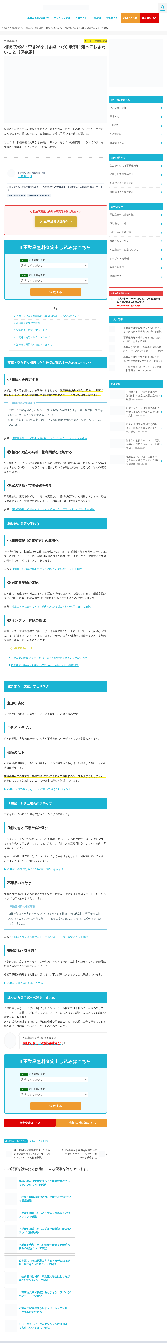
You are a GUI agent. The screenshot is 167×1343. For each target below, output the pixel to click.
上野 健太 (23, 176)
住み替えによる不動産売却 (124, 163)
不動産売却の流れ (119, 219)
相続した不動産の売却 (16, 1140)
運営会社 (11, 1338)
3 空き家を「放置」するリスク (30, 330)
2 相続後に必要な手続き (27, 323)
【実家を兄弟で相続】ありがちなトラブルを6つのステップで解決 (49, 438)
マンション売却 (62, 18)
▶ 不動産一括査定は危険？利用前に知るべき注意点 (33, 869)
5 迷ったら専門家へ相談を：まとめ (33, 344)
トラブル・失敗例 (119, 253)
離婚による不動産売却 (122, 188)
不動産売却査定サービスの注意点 (35, 1338)
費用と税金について (120, 236)
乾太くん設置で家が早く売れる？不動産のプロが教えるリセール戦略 (135, 418)
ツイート (88, 1301)
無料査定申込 (149, 18)
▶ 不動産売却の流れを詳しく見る (23, 983)
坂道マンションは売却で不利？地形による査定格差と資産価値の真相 (135, 402)
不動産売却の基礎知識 (122, 211)
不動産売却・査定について (124, 244)
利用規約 (59, 1338)
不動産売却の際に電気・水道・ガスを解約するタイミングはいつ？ (49, 658)
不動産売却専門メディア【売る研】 (121, 1338)
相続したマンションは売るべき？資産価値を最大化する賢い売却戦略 (135, 449)
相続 (33, 1140)
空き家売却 (112, 18)
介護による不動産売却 (122, 180)
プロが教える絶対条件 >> (55, 221)
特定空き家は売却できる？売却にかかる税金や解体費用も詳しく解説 (51, 606)
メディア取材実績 (19, 1277)
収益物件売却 (117, 141)
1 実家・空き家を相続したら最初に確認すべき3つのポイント (47, 315)
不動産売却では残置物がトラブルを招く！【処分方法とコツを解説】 (51, 937)
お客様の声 (116, 270)
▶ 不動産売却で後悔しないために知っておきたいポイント (37, 789)
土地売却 (96, 18)
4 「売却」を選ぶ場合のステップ (32, 337)
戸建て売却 (81, 18)
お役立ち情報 (117, 261)
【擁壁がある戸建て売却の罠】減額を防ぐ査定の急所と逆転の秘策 (135, 387)
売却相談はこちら (68, 1285)
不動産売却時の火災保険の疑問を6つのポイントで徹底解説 (45, 665)
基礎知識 (44, 1140)
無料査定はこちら (29, 1122)
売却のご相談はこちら (82, 1122)
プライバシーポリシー (78, 1338)
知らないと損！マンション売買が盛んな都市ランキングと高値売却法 (135, 433)
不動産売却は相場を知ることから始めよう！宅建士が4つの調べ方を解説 (53, 509)
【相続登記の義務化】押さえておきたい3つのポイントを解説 (47, 569)
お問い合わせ (130, 18)
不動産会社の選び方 (38, 18)
